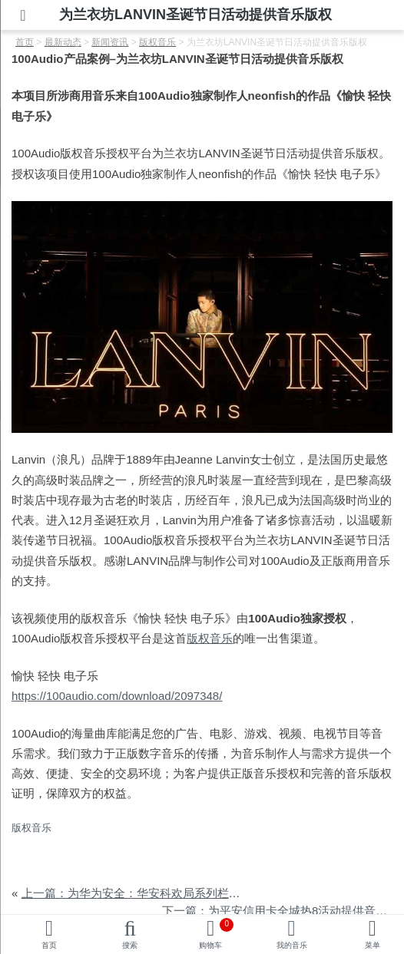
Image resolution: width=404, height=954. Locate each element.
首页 (49, 945)
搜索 (129, 945)
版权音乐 (210, 638)
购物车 (216, 933)
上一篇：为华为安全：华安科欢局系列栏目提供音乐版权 (166, 893)
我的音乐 (292, 945)
